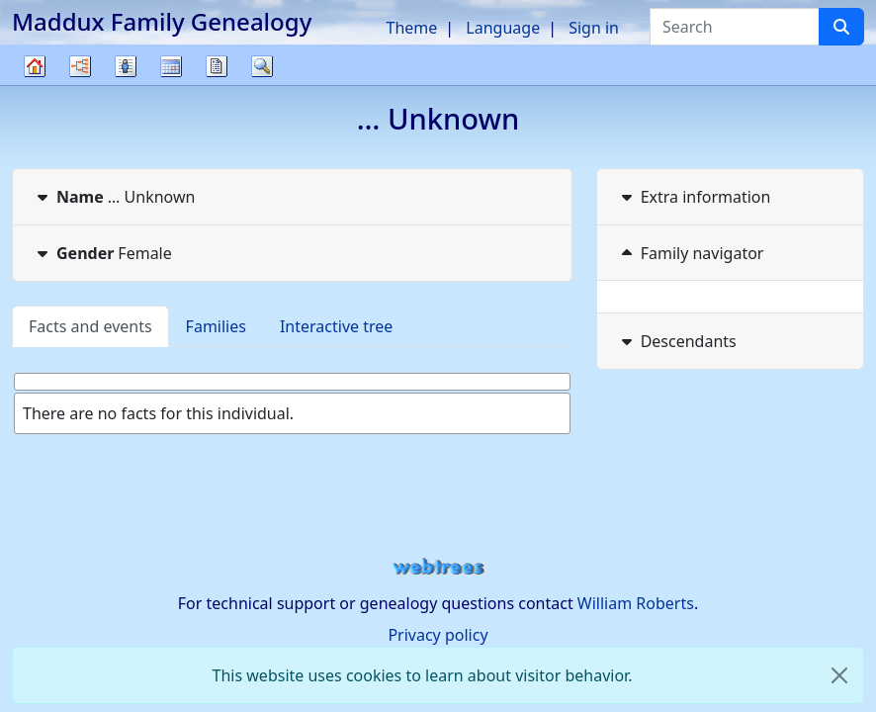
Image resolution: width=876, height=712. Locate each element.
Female (102, 253)
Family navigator (690, 253)
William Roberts (635, 603)
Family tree (34, 84)
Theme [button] (412, 28)
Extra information (694, 197)
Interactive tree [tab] (336, 326)
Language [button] (503, 28)
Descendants (677, 341)
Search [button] (262, 66)
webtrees (438, 567)
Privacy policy (437, 635)
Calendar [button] (171, 66)
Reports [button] (216, 66)
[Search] (841, 26)
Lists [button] (125, 66)
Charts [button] (80, 66)
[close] (839, 675)
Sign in (594, 28)
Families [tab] (216, 326)
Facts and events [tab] (90, 326)
